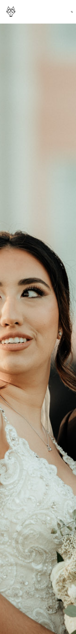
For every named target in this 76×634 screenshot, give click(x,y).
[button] (72, 11)
